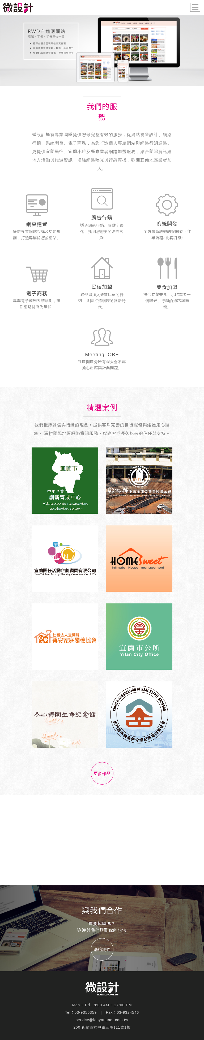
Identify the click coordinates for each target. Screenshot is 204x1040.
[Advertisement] (102, 840)
